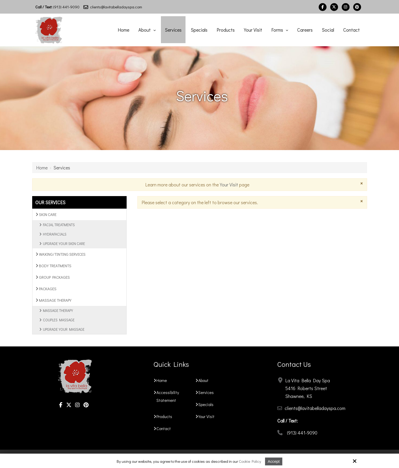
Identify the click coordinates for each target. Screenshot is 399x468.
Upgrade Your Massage (64, 329)
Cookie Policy (250, 461)
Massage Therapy (53, 300)
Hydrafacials (54, 234)
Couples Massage (59, 319)
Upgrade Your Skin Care (64, 243)
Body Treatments (53, 265)
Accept (274, 461)
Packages (46, 288)
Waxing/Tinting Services (61, 254)
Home (42, 167)
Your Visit (229, 184)
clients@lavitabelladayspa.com (112, 6)
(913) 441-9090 (57, 6)
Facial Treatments (59, 224)
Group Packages (53, 277)
